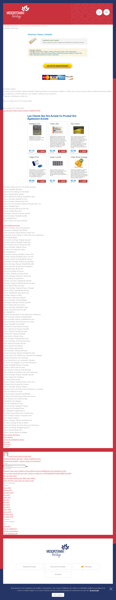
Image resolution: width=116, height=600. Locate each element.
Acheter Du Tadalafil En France (13, 439)
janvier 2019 (7, 512)
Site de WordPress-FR (10, 533)
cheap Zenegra (8, 437)
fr (99, 12)
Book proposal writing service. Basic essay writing (19, 478)
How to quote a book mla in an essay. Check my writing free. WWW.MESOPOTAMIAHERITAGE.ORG (37, 473)
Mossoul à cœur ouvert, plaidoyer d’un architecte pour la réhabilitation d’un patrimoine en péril (34, 471)
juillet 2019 (7, 497)
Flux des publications (10, 529)
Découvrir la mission (58, 567)
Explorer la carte (29, 567)
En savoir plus (94, 590)
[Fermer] (111, 589)
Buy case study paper (10, 476)
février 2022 (7, 488)
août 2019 (6, 495)
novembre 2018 (8, 517)
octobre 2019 (7, 490)
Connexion (6, 526)
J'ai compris (58, 595)
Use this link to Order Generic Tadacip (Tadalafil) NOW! (21, 110)
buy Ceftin (6, 442)
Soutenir (58, 574)
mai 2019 (6, 502)
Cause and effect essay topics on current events (18, 480)
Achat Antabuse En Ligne (11, 225)
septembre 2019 (8, 493)
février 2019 (7, 509)
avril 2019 (6, 505)
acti (10, 456)
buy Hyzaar (7, 444)
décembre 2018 (8, 514)
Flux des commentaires (10, 531)
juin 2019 (6, 500)
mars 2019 (6, 507)
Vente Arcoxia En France (11, 435)
